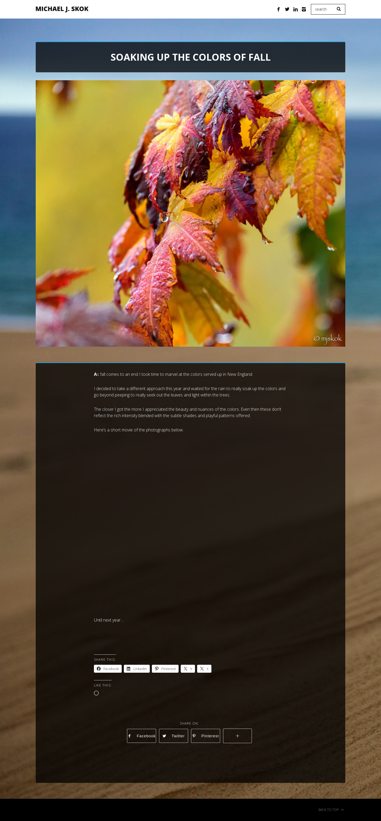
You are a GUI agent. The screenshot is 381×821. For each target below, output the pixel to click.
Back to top (331, 810)
